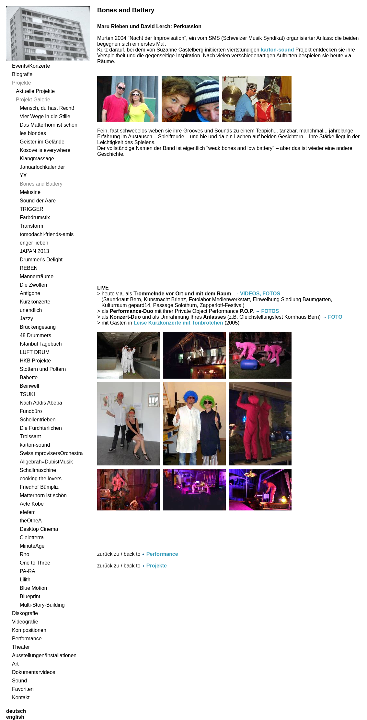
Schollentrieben (37, 419)
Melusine (30, 192)
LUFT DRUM (35, 352)
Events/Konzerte (31, 66)
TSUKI (27, 394)
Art (15, 664)
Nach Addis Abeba (41, 403)
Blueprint (30, 596)
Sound (19, 680)
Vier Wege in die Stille (45, 116)
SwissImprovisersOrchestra (51, 453)
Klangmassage (37, 158)
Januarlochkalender (42, 167)
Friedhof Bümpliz (39, 487)
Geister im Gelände (42, 141)
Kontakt (20, 697)
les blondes (33, 133)
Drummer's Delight (41, 259)
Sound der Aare (38, 200)
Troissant (30, 436)
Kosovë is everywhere (45, 150)
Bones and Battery (41, 184)
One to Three (35, 563)
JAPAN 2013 (34, 251)
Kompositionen (29, 630)
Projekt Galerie (33, 99)
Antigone (30, 293)
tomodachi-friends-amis (47, 234)
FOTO (333, 317)
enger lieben (34, 243)
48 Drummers (35, 335)
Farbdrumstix (35, 217)
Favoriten (23, 689)
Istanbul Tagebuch (41, 344)
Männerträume (36, 276)
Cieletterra (32, 537)
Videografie (25, 621)
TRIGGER (31, 209)
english (15, 717)
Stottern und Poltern (43, 369)
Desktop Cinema (39, 529)
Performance (27, 638)
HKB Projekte (35, 360)
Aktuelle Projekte (35, 91)
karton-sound (35, 445)
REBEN (29, 268)
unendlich (31, 310)
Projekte (21, 83)
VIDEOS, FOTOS (257, 293)
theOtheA (31, 520)
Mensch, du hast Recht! (47, 108)
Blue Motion (33, 588)
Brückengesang (38, 327)
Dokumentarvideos (33, 672)
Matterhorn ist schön (43, 495)
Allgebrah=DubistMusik (46, 461)
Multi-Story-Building (42, 605)
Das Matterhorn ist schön (48, 125)
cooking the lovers (41, 478)
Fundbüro (31, 411)
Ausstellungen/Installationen (44, 655)
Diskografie (25, 613)
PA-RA (27, 571)
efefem (28, 512)
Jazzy (26, 318)
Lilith (25, 579)
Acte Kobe (32, 504)
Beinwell (29, 386)
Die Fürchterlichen (41, 428)
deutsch (16, 711)
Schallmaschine (38, 470)
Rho (24, 554)
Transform (31, 226)
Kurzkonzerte (35, 301)
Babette (29, 377)
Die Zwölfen (33, 285)
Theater (21, 647)
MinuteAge (32, 546)
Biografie (22, 74)
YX (23, 175)
